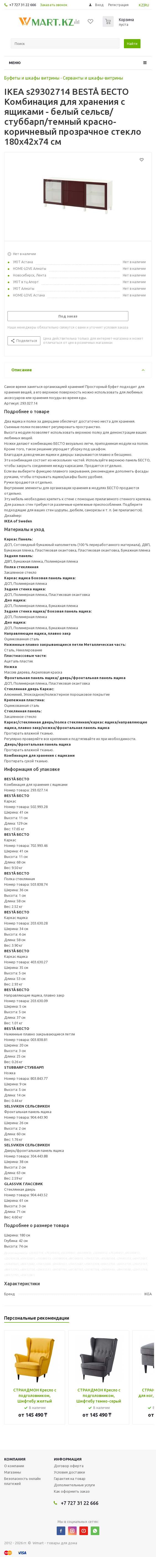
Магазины (12, 1472)
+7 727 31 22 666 (22, 5)
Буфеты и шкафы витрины (31, 77)
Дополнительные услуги (74, 1485)
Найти (132, 43)
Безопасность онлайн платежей (22, 1481)
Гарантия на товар (69, 1478)
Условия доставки (69, 1472)
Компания (14, 1459)
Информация (68, 1459)
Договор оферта (69, 1466)
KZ (141, 5)
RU (146, 5)
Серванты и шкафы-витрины (93, 77)
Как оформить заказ (72, 1491)
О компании (14, 1466)
